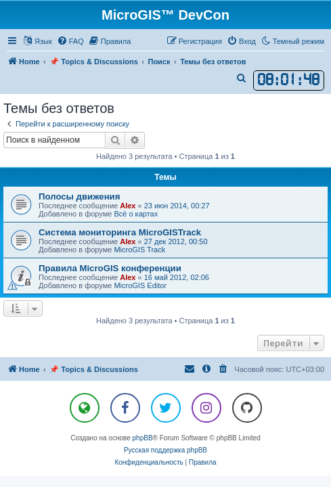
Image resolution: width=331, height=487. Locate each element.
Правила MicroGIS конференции (110, 268)
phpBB (143, 438)
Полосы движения (79, 196)
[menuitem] (70, 41)
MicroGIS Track (139, 250)
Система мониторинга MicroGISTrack (120, 232)
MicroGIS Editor (140, 285)
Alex (127, 206)
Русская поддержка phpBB (165, 450)
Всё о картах (136, 214)
